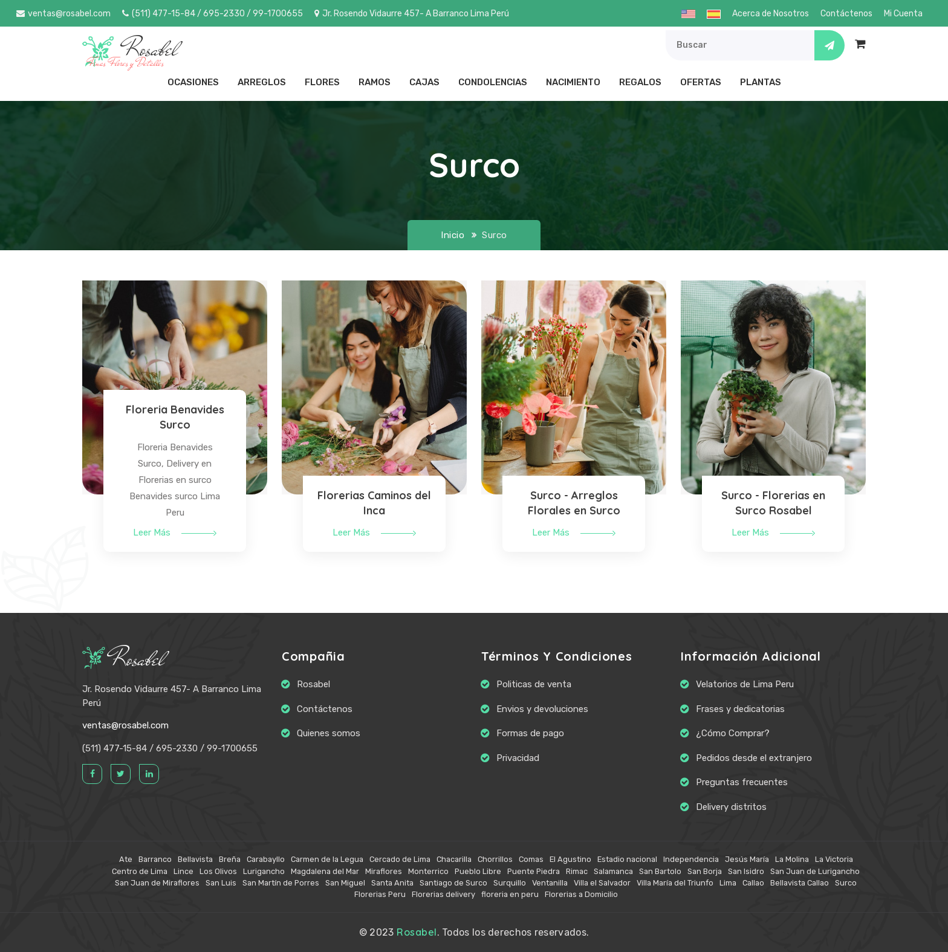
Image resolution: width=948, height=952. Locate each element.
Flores (322, 82)
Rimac (577, 871)
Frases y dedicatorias (740, 709)
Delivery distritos (731, 806)
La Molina (792, 859)
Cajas (424, 82)
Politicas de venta (533, 684)
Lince (183, 871)
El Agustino (570, 859)
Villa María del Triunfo (675, 882)
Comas (531, 859)
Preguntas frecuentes (742, 782)
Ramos (375, 82)
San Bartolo (660, 871)
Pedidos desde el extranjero (754, 758)
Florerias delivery (443, 894)
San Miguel (345, 882)
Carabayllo (266, 859)
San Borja (704, 871)
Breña (230, 859)
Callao (753, 882)
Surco (846, 882)
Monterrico (428, 871)
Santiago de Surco (453, 882)
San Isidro (746, 871)
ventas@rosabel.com (63, 13)
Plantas (760, 82)
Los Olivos (218, 871)
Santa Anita (392, 882)
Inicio (452, 235)
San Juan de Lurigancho (815, 871)
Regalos (640, 82)
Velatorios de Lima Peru (745, 684)
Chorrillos (495, 859)
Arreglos (262, 82)
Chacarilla (454, 859)
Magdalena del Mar (325, 871)
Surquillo (509, 882)
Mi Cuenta (903, 13)
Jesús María (747, 859)
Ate (125, 859)
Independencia (691, 859)
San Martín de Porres (280, 882)
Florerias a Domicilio (581, 894)
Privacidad (517, 758)
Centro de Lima (139, 871)
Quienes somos (328, 733)
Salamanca (613, 871)
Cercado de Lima (399, 859)
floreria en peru (510, 894)
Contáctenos (846, 13)
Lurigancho (264, 871)
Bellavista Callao (799, 882)
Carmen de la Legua (327, 859)
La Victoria (834, 859)
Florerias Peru (380, 894)
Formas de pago (530, 733)
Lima (727, 882)
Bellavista (195, 859)
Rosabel (123, 659)
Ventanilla (550, 882)
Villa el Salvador (602, 882)
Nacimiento (573, 82)
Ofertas (700, 82)
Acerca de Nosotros (770, 13)
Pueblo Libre (478, 871)
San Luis (221, 882)
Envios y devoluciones (542, 709)
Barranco (155, 859)
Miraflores (383, 871)
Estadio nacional (627, 859)
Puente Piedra (533, 871)
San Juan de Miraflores (157, 882)
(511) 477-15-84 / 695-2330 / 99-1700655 (212, 13)
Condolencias (492, 82)
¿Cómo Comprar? (733, 733)
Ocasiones (193, 82)
